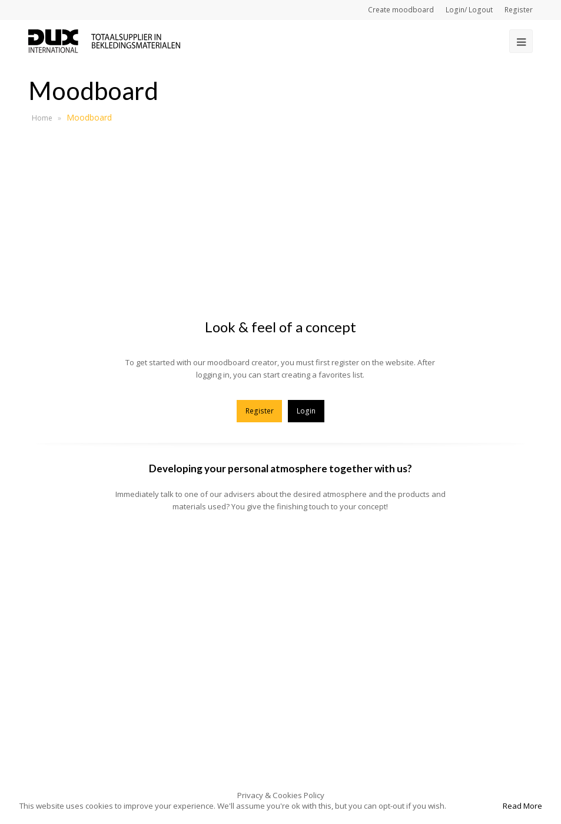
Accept (474, 805)
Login (306, 411)
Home (42, 118)
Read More (522, 805)
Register (259, 411)
